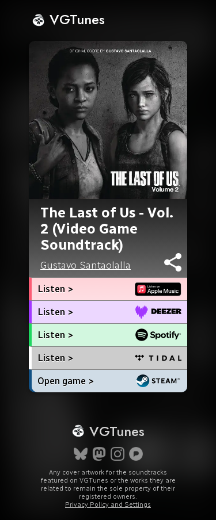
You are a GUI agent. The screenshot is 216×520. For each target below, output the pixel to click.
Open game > (65, 381)
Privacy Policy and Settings (108, 504)
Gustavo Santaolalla (85, 265)
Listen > (55, 289)
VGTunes (68, 19)
